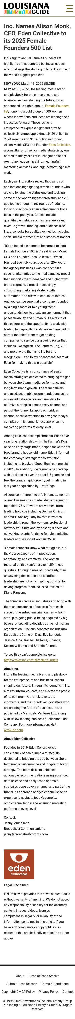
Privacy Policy (49, 992)
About (20, 976)
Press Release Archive (43, 976)
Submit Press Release (21, 984)
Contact (68, 992)
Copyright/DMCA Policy (18, 992)
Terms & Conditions (55, 984)
